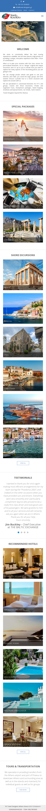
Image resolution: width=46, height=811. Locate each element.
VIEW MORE (23, 790)
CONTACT (31, 10)
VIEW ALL (23, 463)
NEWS (25, 10)
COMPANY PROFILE (16, 10)
